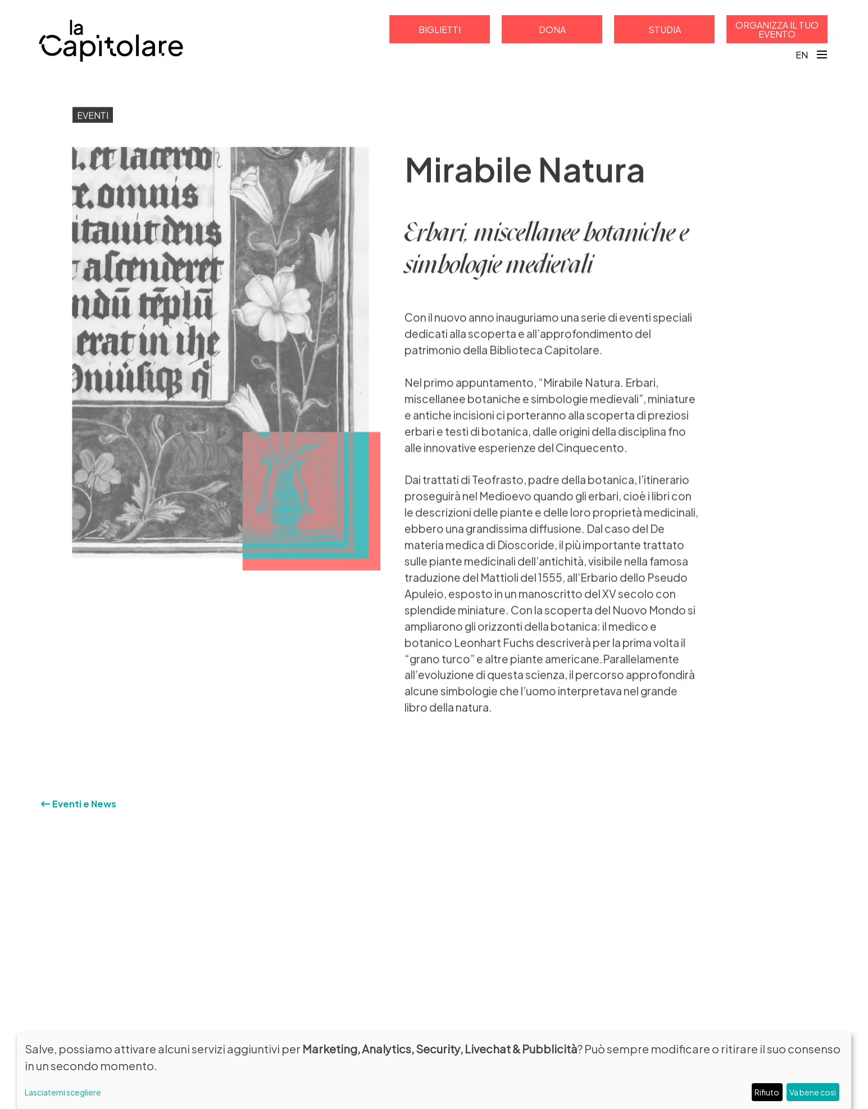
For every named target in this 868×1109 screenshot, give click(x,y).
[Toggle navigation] (822, 54)
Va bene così (812, 1091)
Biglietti (440, 29)
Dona (552, 29)
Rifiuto (767, 1091)
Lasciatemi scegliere (63, 1092)
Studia (664, 29)
